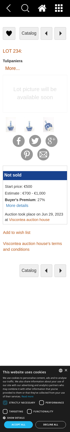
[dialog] (35, 399)
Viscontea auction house (29, 220)
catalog (29, 33)
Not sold (12, 175)
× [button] (65, 370)
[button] (35, 417)
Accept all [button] (18, 424)
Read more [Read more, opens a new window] (27, 396)
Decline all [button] (50, 424)
